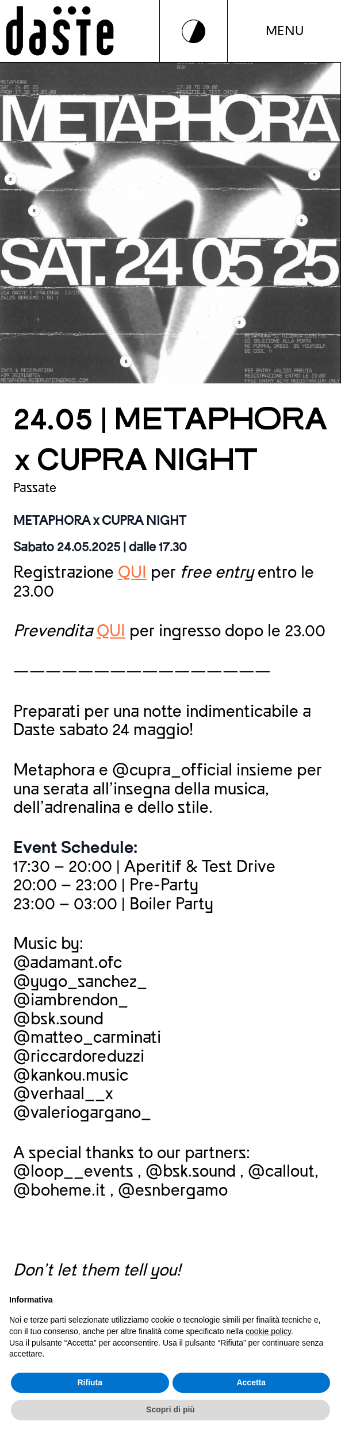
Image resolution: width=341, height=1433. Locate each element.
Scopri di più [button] (170, 1409)
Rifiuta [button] (89, 1382)
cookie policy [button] (268, 1331)
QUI (132, 572)
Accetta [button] (251, 1382)
